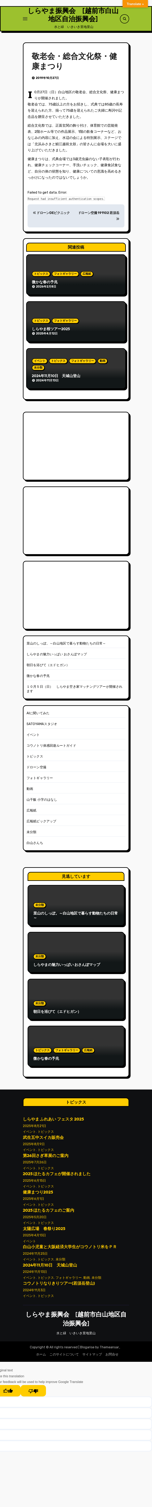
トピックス (41, 277)
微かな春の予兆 (45, 285)
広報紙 (87, 277)
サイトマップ (92, 1358)
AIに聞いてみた (38, 716)
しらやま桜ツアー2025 (51, 332)
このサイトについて (64, 1358)
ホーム (41, 1358)
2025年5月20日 (35, 1220)
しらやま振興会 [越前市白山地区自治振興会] (73, 17)
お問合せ (111, 1358)
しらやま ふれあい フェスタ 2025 (53, 1122)
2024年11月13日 (35, 1275)
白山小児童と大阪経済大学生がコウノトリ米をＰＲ (70, 1250)
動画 (102, 364)
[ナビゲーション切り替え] (25, 20)
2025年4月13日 (34, 1239)
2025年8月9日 (34, 1147)
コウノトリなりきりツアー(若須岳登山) (59, 1286)
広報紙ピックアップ (41, 824)
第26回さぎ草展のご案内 (45, 1158)
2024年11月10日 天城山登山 (56, 379)
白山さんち (35, 846)
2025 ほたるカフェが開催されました (57, 1177)
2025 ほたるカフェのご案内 (48, 1213)
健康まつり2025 (38, 1195)
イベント (39, 364)
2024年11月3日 (34, 1293)
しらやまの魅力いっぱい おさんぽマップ (57, 657)
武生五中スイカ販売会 (43, 1140)
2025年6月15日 (34, 1184)
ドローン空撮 (36, 770)
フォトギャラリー (65, 277)
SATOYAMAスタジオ (42, 727)
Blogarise (87, 1350)
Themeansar (109, 1350)
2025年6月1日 (33, 1202)
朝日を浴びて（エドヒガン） (48, 668)
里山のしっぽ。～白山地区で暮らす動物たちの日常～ (66, 647)
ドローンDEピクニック (51, 216)
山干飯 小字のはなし (42, 803)
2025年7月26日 (35, 1166)
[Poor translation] (33, 1394)
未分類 (38, 371)
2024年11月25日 (35, 1257)
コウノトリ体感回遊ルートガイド (51, 749)
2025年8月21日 (34, 1129)
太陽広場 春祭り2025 (44, 1231)
